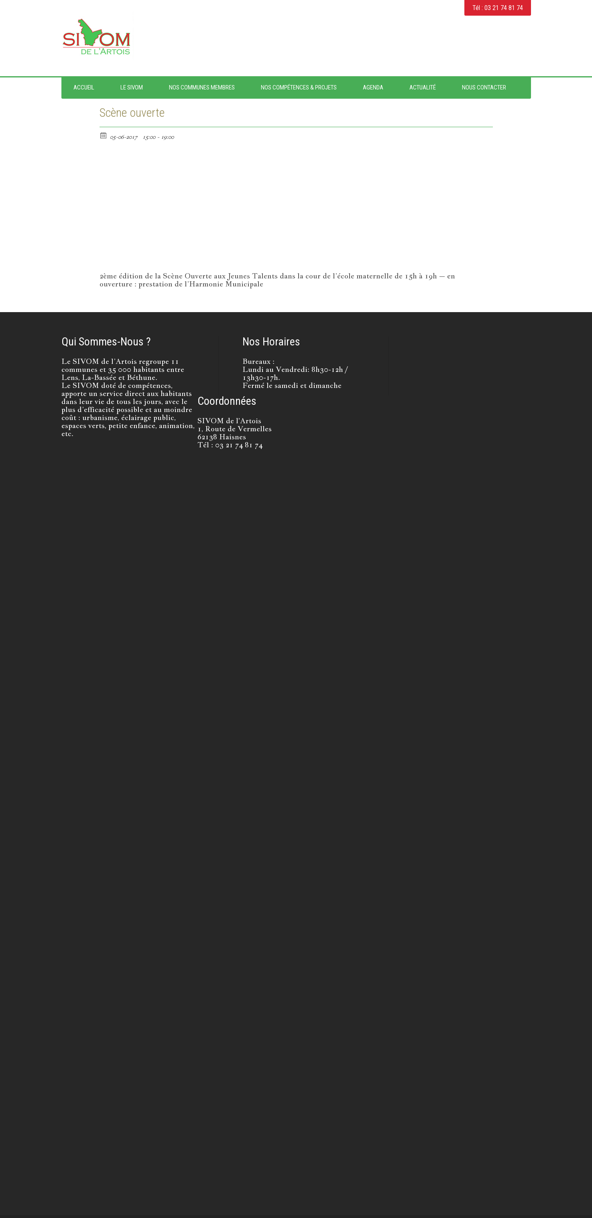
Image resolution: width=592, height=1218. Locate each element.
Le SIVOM (131, 87)
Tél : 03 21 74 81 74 (497, 8)
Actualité (422, 87)
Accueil (83, 87)
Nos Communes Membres (202, 87)
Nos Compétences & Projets (299, 87)
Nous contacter (484, 87)
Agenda (373, 87)
